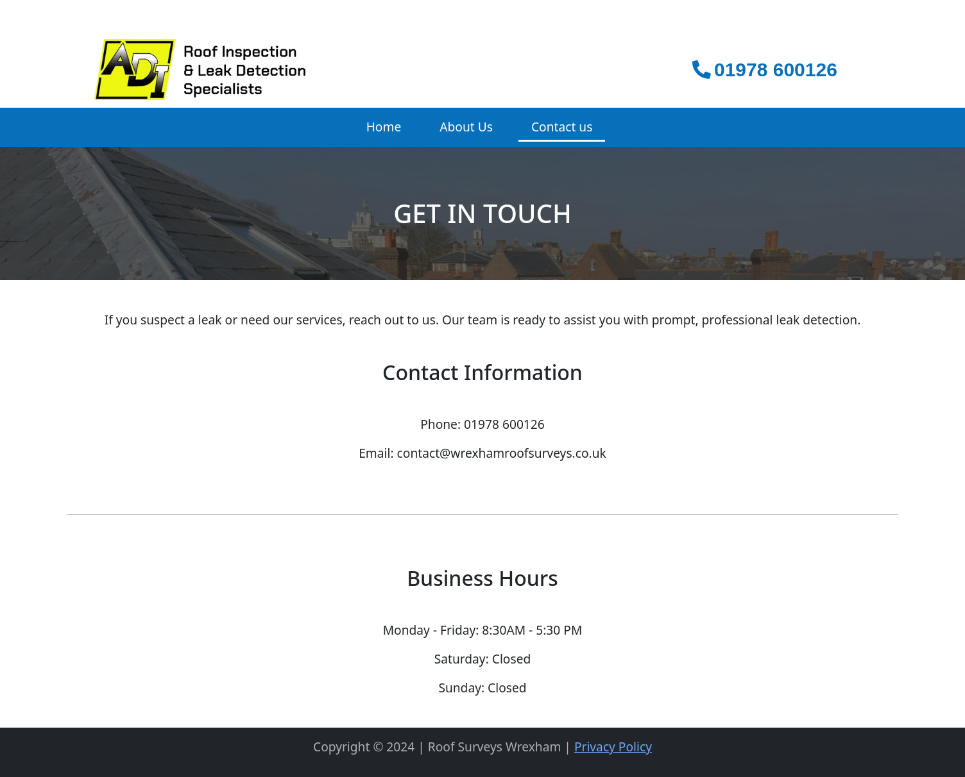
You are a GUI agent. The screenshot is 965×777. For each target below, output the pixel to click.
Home (384, 126)
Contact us (561, 126)
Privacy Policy (613, 746)
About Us (466, 126)
